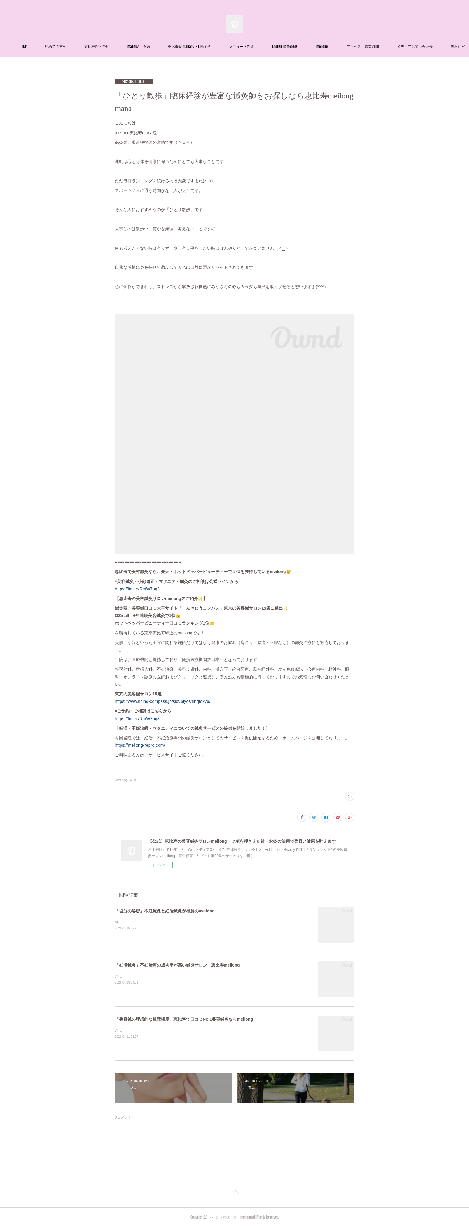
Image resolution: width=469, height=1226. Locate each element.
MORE (419, 46)
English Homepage (303, 46)
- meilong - (340, 46)
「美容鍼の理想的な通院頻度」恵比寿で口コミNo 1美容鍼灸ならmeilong (184, 1019)
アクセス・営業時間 (381, 46)
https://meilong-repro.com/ (140, 745)
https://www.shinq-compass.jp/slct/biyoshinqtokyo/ (163, 701)
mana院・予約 (157, 46)
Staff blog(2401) (125, 780)
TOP (42, 46)
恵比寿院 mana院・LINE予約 (208, 46)
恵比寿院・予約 (115, 46)
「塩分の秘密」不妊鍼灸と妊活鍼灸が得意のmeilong (165, 911)
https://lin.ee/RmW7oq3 (137, 589)
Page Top (234, 1193)
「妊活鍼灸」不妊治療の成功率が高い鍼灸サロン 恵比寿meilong (177, 965)
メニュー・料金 (260, 46)
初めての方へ (74, 46)
